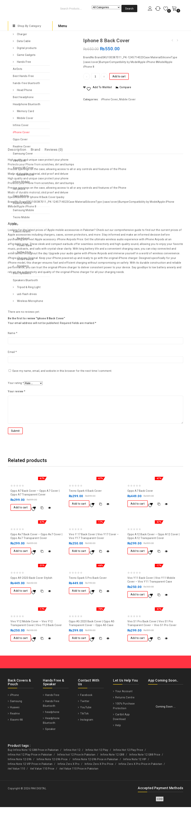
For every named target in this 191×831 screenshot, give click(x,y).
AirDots (17, 68)
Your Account (124, 715)
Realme (15, 737)
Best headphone (23, 97)
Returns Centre (125, 721)
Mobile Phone (25, 174)
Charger (22, 34)
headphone (52, 735)
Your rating (16, 406)
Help (118, 749)
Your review (16, 415)
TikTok (84, 737)
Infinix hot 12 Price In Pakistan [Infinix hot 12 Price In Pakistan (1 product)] (76, 778)
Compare (125, 87)
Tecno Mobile (21, 217)
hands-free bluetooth (26, 83)
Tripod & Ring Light (29, 287)
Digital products (27, 48)
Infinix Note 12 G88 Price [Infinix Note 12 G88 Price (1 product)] (144, 778)
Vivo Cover (19, 160)
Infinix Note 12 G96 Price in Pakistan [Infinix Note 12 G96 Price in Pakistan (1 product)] (95, 783)
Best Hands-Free (23, 76)
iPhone (14, 718)
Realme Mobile (22, 203)
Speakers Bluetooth (25, 280)
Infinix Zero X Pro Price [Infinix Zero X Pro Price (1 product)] (99, 787)
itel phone (19, 188)
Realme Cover (22, 146)
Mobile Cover (25, 118)
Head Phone (24, 90)
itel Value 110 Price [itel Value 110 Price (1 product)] (42, 792)
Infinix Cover (21, 125)
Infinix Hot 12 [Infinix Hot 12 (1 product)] (72, 773)
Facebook (86, 718)
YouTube (86, 731)
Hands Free (24, 61)
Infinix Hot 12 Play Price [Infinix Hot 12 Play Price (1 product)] (128, 773)
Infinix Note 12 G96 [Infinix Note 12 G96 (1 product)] (20, 783)
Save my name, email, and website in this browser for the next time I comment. (62, 394)
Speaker (50, 752)
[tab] (56, 173)
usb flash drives (27, 294)
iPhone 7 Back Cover (177, 40)
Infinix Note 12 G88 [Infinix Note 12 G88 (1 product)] (112, 778)
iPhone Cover (21, 132)
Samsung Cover (23, 153)
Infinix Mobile (21, 181)
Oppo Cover (20, 139)
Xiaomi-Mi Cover (23, 167)
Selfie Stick (24, 252)
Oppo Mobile (21, 195)
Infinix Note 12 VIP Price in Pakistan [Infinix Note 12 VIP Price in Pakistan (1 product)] (30, 787)
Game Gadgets (26, 54)
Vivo (15, 224)
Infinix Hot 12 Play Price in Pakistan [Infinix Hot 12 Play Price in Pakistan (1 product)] (30, 778)
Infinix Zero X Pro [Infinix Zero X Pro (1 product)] (68, 787)
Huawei (15, 731)
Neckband (23, 238)
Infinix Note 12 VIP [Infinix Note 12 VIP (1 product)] (134, 783)
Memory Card (25, 111)
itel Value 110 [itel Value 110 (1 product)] (16, 792)
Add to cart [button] (21, 531)
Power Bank (24, 245)
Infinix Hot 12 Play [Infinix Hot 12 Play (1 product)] (97, 773)
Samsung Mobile (23, 210)
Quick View (49, 531)
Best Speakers (22, 273)
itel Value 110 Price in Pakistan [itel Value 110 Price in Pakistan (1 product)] (79, 792)
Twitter (85, 725)
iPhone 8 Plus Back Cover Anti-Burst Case (172, 40)
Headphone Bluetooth (26, 104)
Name (12, 357)
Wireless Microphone (30, 300)
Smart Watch (25, 259)
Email (12, 375)
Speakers (23, 266)
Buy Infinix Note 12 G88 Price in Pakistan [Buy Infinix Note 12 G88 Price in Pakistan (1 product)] (33, 773)
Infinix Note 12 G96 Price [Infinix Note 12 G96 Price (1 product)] (52, 783)
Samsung (16, 725)
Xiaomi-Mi (16, 743)
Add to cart (119, 76)
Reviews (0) (54, 173)
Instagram (86, 743)
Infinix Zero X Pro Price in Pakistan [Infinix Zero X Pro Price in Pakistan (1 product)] (140, 787)
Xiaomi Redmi (21, 231)
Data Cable (24, 41)
